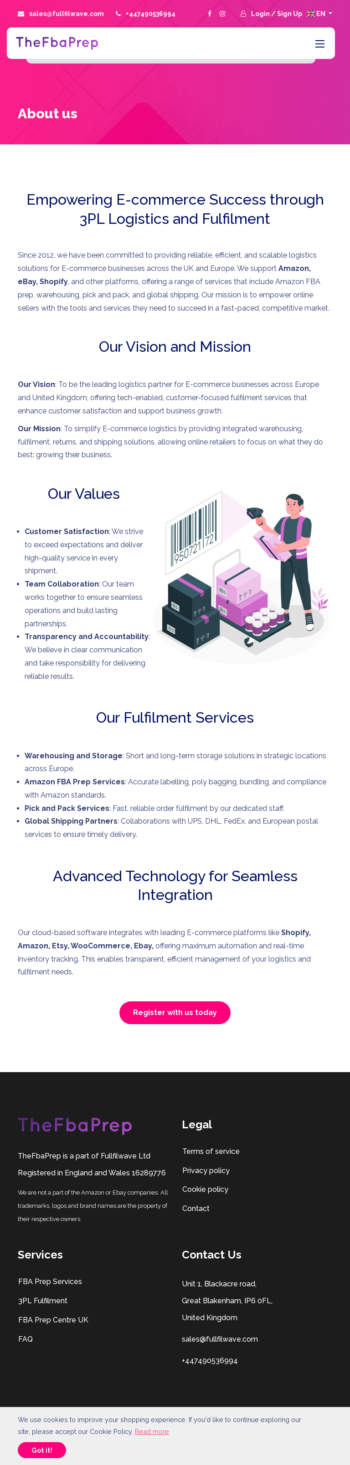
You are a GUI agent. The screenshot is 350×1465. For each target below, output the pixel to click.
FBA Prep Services (50, 1281)
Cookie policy (205, 1189)
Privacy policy (206, 1170)
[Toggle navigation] (319, 43)
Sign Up (289, 13)
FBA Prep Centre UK (53, 1320)
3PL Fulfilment (42, 1300)
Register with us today (175, 1012)
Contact (196, 1208)
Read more (152, 1431)
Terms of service (211, 1151)
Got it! (41, 1450)
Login (261, 13)
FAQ (25, 1339)
